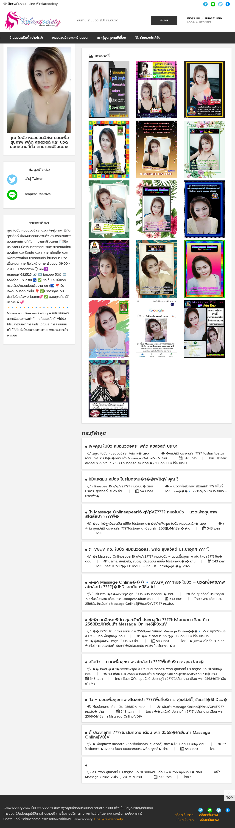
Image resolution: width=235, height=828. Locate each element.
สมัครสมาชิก (213, 18)
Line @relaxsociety (43, 3)
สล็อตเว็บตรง (184, 815)
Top (229, 797)
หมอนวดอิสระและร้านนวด (70, 37)
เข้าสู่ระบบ (193, 18)
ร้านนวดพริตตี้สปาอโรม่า (26, 37)
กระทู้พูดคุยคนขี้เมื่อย (111, 37)
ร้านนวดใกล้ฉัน (147, 37)
